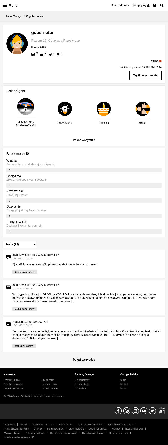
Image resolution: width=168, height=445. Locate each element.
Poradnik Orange (55, 429)
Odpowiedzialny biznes (43, 424)
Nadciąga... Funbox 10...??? (30, 321)
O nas (123, 380)
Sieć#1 (23, 424)
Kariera (123, 388)
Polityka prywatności (35, 433)
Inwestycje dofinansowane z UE (19, 437)
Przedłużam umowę (13, 384)
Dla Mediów (80, 388)
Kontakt (124, 384)
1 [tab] (81, 132)
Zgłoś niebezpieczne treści (120, 424)
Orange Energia (76, 429)
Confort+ (38, 429)
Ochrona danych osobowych (63, 433)
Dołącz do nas (120, 5)
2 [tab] (86, 132)
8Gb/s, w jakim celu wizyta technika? (35, 254)
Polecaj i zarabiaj (50, 388)
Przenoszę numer (12, 380)
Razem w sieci (66, 424)
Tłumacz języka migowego (16, 429)
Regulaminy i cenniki (13, 388)
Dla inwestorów (82, 384)
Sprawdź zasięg (49, 384)
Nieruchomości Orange (93, 433)
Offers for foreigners (118, 433)
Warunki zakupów (12, 433)
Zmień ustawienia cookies (90, 424)
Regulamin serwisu (134, 429)
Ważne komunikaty (98, 429)
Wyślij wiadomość (145, 75)
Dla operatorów (82, 380)
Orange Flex (9, 424)
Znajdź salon (48, 380)
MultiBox (116, 429)
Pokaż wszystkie (84, 140)
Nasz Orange (14, 16)
